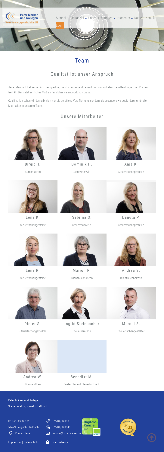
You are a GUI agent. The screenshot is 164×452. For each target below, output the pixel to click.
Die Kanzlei (77, 18)
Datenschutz (31, 442)
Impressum (14, 442)
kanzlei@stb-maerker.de (67, 433)
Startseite (62, 18)
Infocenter (123, 18)
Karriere (139, 18)
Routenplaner (23, 433)
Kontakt (151, 18)
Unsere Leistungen (100, 18)
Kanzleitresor (60, 442)
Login (59, 25)
